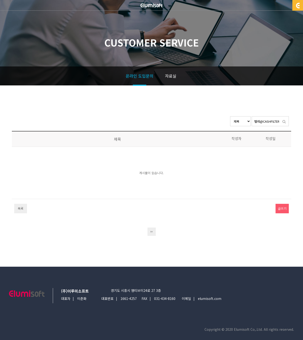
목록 (20, 208)
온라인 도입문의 (139, 76)
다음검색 (151, 232)
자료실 (170, 76)
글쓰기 (282, 208)
